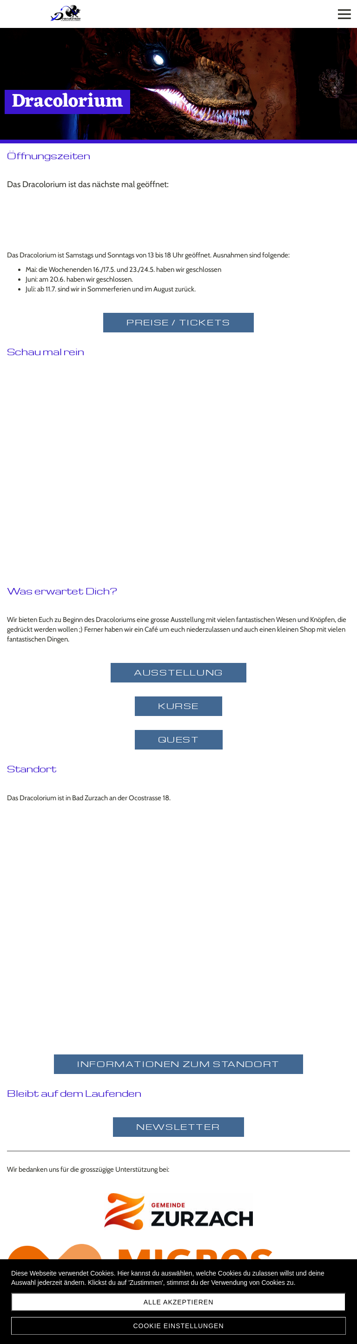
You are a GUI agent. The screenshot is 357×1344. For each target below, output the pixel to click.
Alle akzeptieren (179, 1302)
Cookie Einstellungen (178, 1326)
